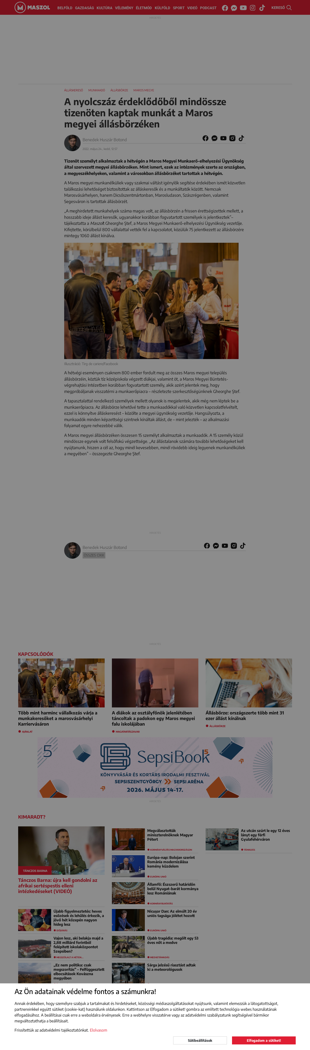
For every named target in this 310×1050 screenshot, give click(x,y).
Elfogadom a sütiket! (264, 1040)
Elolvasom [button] (98, 1030)
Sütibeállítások (200, 1040)
